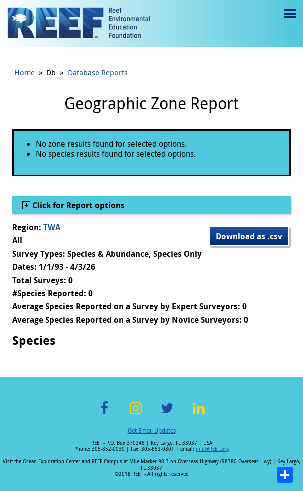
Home (24, 72)
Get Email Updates (152, 430)
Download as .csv (249, 236)
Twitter (167, 414)
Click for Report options (77, 205)
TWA (51, 227)
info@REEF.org (212, 449)
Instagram (135, 414)
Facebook (104, 414)
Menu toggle (289, 21)
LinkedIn (199, 414)
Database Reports (98, 72)
